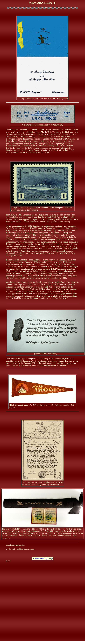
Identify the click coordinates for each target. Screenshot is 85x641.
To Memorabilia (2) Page (42, 558)
